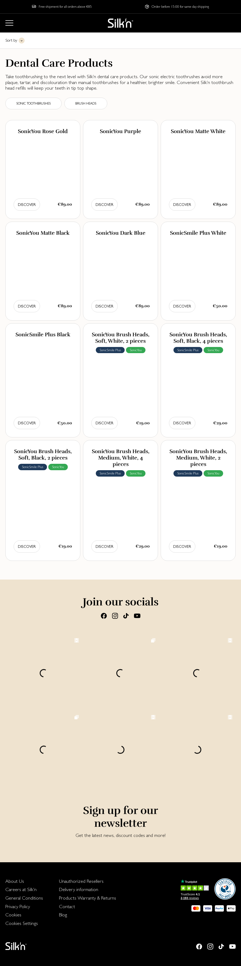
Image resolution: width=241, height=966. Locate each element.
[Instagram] (115, 615)
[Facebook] (104, 615)
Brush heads (85, 103)
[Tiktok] (126, 615)
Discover (27, 204)
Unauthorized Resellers (81, 881)
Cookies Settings (21, 923)
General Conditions (24, 898)
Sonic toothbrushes (33, 103)
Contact (67, 906)
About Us (14, 881)
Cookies (13, 914)
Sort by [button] (11, 40)
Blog (63, 914)
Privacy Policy (17, 906)
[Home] (120, 23)
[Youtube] (137, 615)
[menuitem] (24, 881)
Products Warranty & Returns (87, 898)
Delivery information (78, 889)
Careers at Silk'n (21, 889)
